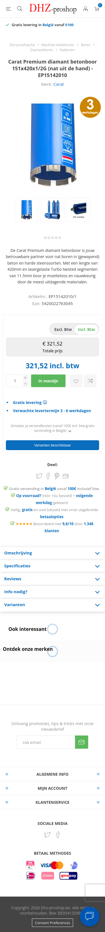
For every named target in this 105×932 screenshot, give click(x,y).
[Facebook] (57, 833)
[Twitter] (47, 833)
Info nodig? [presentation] (15, 590)
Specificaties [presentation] (17, 564)
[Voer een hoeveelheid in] (14, 380)
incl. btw (86, 329)
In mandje (48, 380)
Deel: (52, 463)
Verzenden (81, 740)
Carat (58, 84)
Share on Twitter (39, 474)
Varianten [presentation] (14, 603)
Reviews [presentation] (12, 577)
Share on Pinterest (57, 474)
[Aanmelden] (46, 740)
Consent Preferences (52, 921)
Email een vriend (66, 475)
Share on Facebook (48, 474)
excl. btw (63, 329)
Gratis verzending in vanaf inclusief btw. (54, 486)
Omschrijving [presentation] (18, 551)
